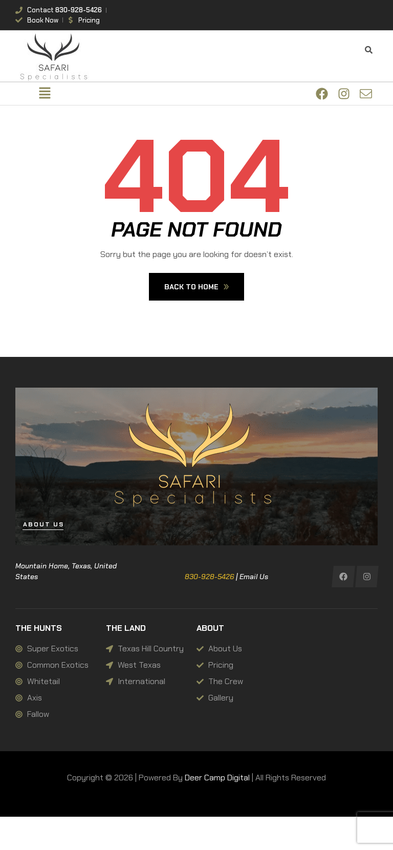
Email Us (253, 576)
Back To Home (196, 286)
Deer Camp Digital (217, 777)
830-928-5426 (209, 576)
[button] (44, 93)
